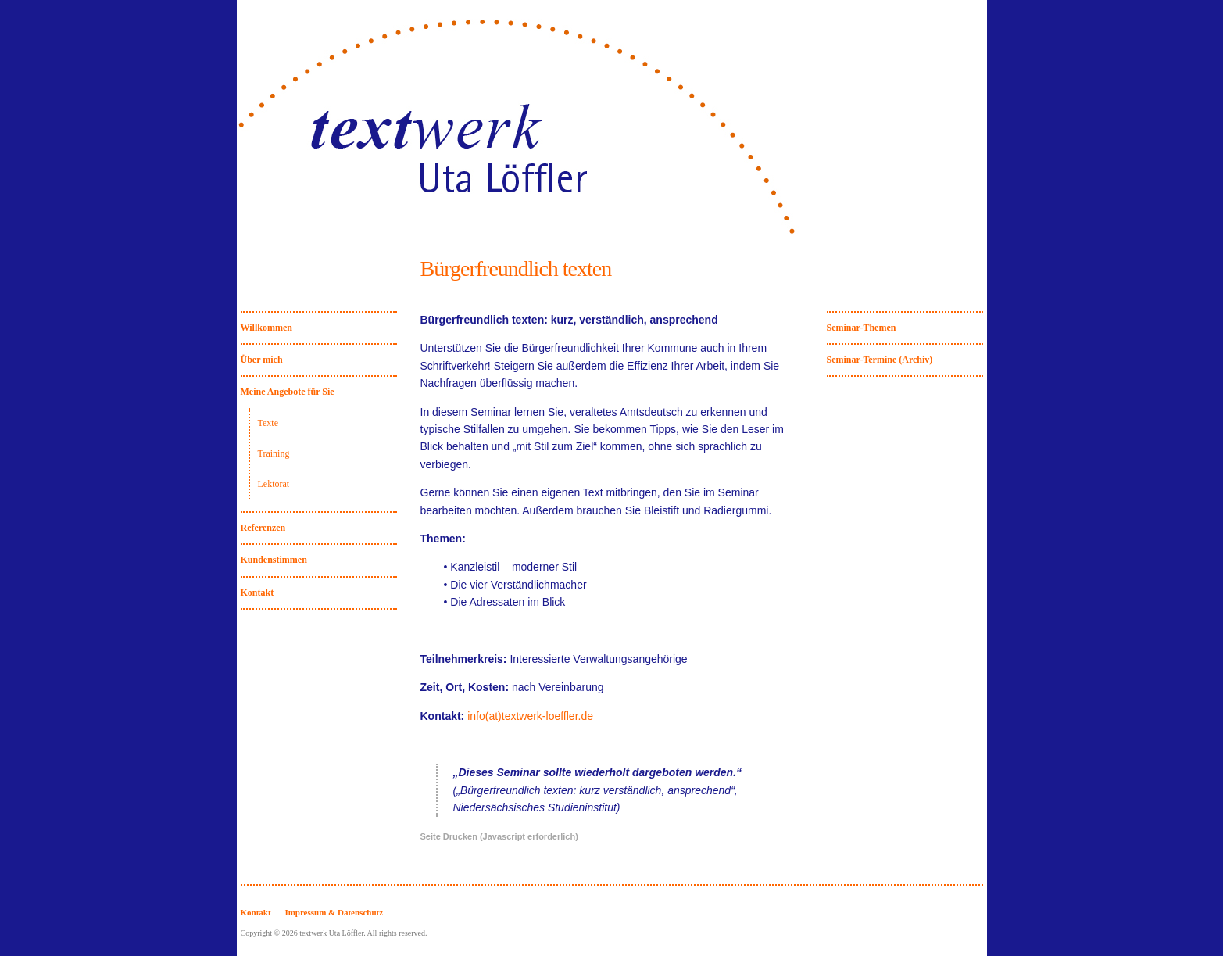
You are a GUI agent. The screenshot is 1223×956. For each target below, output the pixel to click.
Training (274, 453)
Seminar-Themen (861, 327)
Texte (268, 422)
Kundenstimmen (274, 559)
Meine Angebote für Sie (287, 391)
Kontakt (257, 592)
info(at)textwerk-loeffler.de (530, 716)
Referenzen (263, 527)
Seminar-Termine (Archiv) (880, 359)
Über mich (262, 359)
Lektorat (274, 483)
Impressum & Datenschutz (333, 912)
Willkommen (266, 327)
